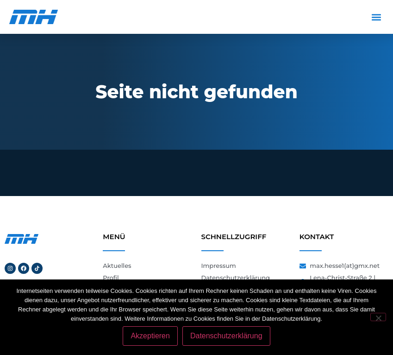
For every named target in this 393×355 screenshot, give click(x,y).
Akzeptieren (150, 336)
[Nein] (378, 317)
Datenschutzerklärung (226, 336)
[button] (376, 17)
